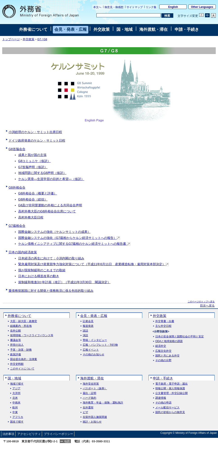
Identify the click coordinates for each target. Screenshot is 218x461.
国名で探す (17, 421)
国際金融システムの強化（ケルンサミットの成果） (54, 232)
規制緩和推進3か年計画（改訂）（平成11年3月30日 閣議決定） (64, 282)
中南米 (16, 402)
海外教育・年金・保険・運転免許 (103, 402)
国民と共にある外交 (167, 355)
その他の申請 (163, 402)
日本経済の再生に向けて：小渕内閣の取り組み (51, 258)
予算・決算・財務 (21, 349)
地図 (67, 441)
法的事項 (8, 434)
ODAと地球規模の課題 (169, 341)
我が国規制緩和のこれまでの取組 (41, 270)
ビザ (85, 412)
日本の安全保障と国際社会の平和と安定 (179, 336)
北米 (15, 397)
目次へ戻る (207, 305)
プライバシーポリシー (58, 434)
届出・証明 (89, 393)
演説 (85, 335)
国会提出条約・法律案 (23, 359)
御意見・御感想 (114, 7)
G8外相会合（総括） (33, 199)
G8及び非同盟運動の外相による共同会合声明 (50, 205)
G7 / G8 (42, 39)
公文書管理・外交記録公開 (171, 393)
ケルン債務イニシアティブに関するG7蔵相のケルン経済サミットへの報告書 (74, 243)
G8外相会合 (17, 187)
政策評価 (15, 354)
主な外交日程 (163, 326)
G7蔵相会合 (17, 225)
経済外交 (160, 346)
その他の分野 (163, 360)
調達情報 (160, 397)
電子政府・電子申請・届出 (171, 383)
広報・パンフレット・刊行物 (100, 344)
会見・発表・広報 (70, 29)
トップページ (11, 39)
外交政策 (101, 29)
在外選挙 (88, 407)
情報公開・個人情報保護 (170, 388)
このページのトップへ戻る (201, 301)
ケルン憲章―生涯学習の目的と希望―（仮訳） (51, 179)
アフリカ (17, 417)
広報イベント (91, 349)
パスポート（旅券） (95, 388)
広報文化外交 (163, 351)
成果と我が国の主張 (32, 155)
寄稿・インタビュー (95, 340)
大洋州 (16, 393)
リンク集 (151, 7)
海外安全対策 (91, 383)
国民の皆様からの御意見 (170, 412)
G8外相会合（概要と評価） (37, 193)
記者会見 (88, 321)
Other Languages (202, 7)
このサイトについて (22, 368)
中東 (15, 412)
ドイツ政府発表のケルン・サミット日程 (37, 140)
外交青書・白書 (164, 321)
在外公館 (15, 330)
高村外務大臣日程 (30, 217)
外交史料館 (17, 364)
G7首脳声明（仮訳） (33, 167)
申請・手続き (187, 29)
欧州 (15, 407)
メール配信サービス (167, 407)
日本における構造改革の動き (38, 276)
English (173, 7)
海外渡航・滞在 (153, 29)
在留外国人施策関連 (95, 417)
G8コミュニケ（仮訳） (34, 161)
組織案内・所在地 (21, 326)
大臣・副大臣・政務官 (23, 321)
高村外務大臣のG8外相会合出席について (47, 211)
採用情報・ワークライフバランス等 (31, 335)
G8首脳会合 (17, 149)
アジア (16, 388)
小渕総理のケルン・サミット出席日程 (35, 132)
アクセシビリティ (29, 434)
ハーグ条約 (89, 397)
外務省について (33, 29)
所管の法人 (17, 344)
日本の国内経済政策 (23, 252)
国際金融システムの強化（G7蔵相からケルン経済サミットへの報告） (69, 238)
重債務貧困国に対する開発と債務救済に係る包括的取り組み (51, 290)
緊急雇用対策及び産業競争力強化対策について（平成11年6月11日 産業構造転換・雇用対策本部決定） (93, 264)
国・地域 (124, 29)
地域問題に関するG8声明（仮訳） (42, 173)
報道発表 (88, 326)
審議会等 (15, 340)
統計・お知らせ (92, 421)
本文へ (97, 7)
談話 (85, 330)
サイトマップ (135, 7)
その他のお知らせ (93, 354)
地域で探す (17, 383)
